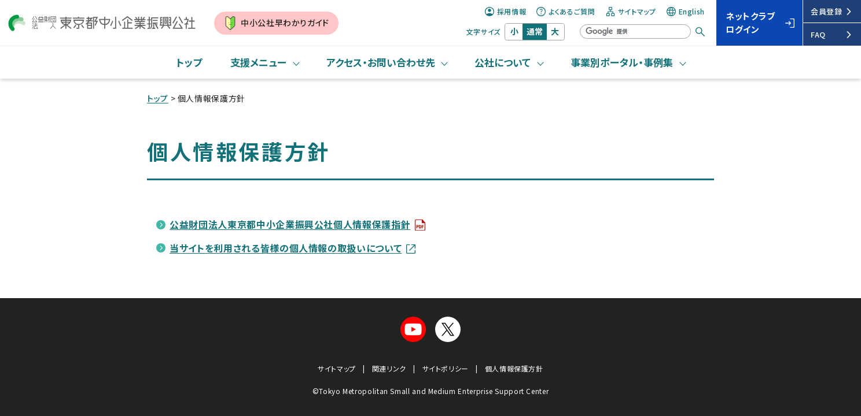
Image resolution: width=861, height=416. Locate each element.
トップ (189, 62)
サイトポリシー (445, 368)
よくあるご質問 (565, 11)
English (686, 11)
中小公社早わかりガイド (276, 23)
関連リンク (389, 368)
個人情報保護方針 (514, 368)
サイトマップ (631, 11)
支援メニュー (258, 62)
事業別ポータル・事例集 (622, 62)
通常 (535, 31)
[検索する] (700, 31)
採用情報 (506, 11)
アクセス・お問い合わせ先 (380, 62)
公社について (502, 62)
